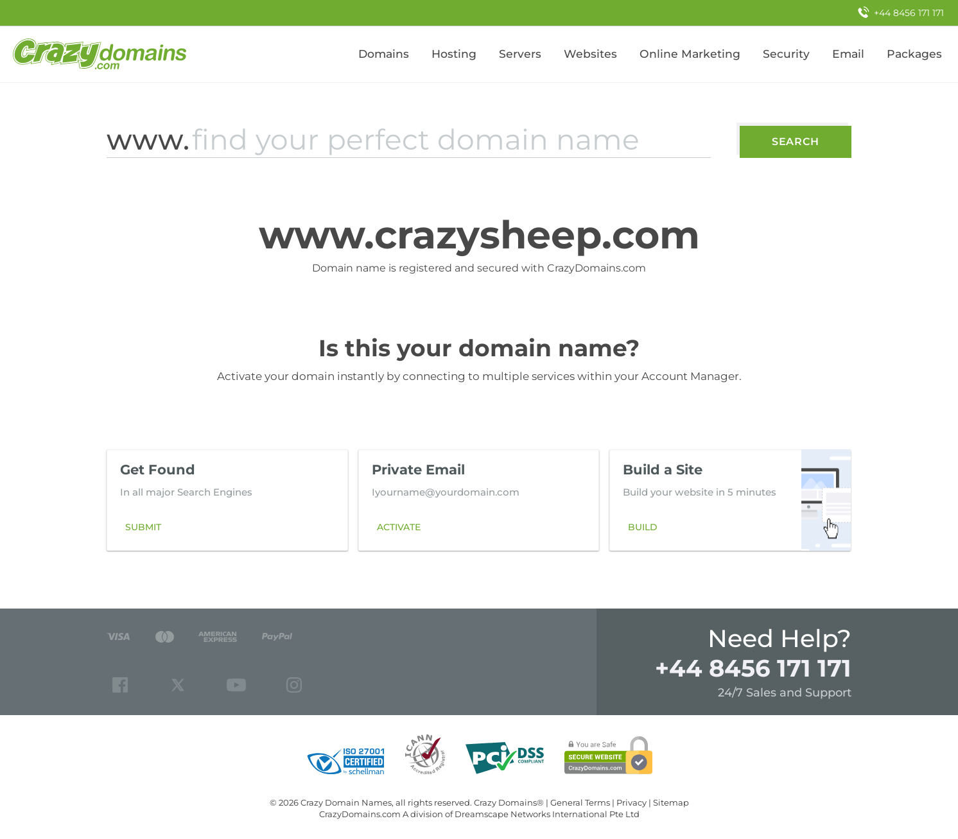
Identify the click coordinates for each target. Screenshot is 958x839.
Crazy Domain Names (346, 802)
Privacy (631, 802)
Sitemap (671, 802)
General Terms (580, 802)
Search (795, 141)
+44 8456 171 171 (753, 667)
